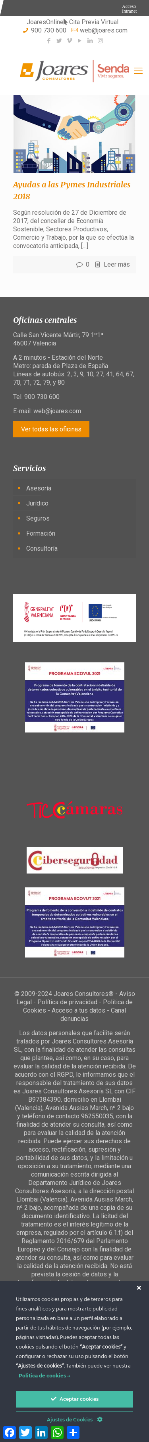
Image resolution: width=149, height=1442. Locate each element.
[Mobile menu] (138, 71)
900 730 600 (48, 30)
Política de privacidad (67, 1002)
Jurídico (37, 503)
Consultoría (42, 548)
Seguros (38, 518)
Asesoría (38, 488)
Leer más (117, 264)
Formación (40, 533)
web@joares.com (104, 30)
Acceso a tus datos (78, 1010)
